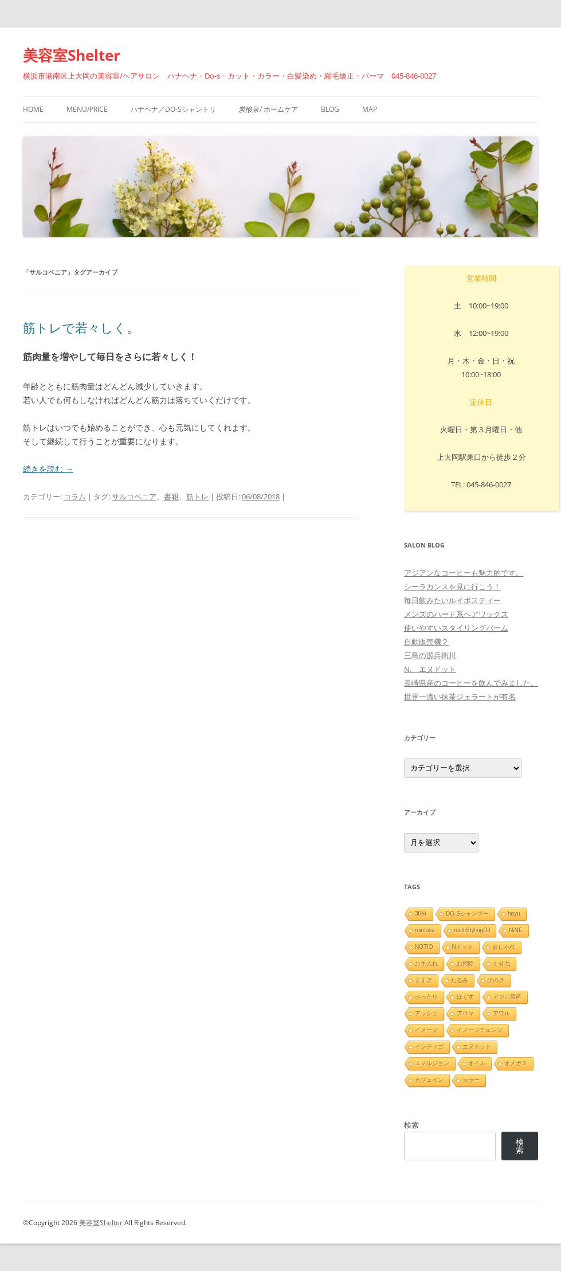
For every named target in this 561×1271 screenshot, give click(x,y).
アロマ (465, 1013)
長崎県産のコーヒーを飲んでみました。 (471, 683)
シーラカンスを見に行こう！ (452, 586)
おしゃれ (503, 947)
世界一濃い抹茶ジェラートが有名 (460, 696)
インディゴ (429, 1046)
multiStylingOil (472, 930)
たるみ (459, 980)
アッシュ (426, 1013)
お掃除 (465, 963)
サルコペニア (134, 496)
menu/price (87, 109)
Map (369, 109)
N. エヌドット (430, 669)
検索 (411, 1125)
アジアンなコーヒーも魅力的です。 (463, 573)
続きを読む (48, 468)
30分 (421, 913)
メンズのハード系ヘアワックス (456, 614)
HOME (33, 109)
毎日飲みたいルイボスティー (452, 600)
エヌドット (476, 1046)
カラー (471, 1080)
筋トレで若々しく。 (81, 327)
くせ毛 (501, 963)
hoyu (514, 913)
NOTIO (424, 947)
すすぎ (423, 980)
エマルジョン (432, 1063)
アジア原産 (507, 997)
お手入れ (426, 963)
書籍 (171, 496)
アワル (501, 1013)
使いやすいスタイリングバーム (456, 628)
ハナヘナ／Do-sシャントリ (173, 109)
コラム (75, 496)
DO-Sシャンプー (467, 913)
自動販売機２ (426, 641)
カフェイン (429, 1080)
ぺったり (426, 997)
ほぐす (465, 997)
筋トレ (197, 496)
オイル (476, 1063)
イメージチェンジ (480, 1030)
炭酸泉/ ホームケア (268, 109)
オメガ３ (515, 1063)
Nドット (462, 947)
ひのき (495, 980)
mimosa (425, 930)
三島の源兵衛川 (430, 655)
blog (330, 109)
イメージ (426, 1030)
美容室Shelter (71, 55)
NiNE (515, 930)
